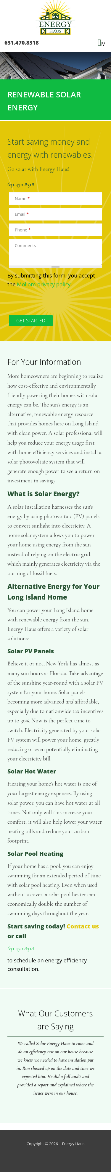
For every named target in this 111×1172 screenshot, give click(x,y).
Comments (25, 245)
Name (22, 198)
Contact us (83, 926)
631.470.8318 (21, 42)
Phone (22, 230)
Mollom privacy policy (43, 284)
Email (22, 214)
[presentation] (52, 300)
